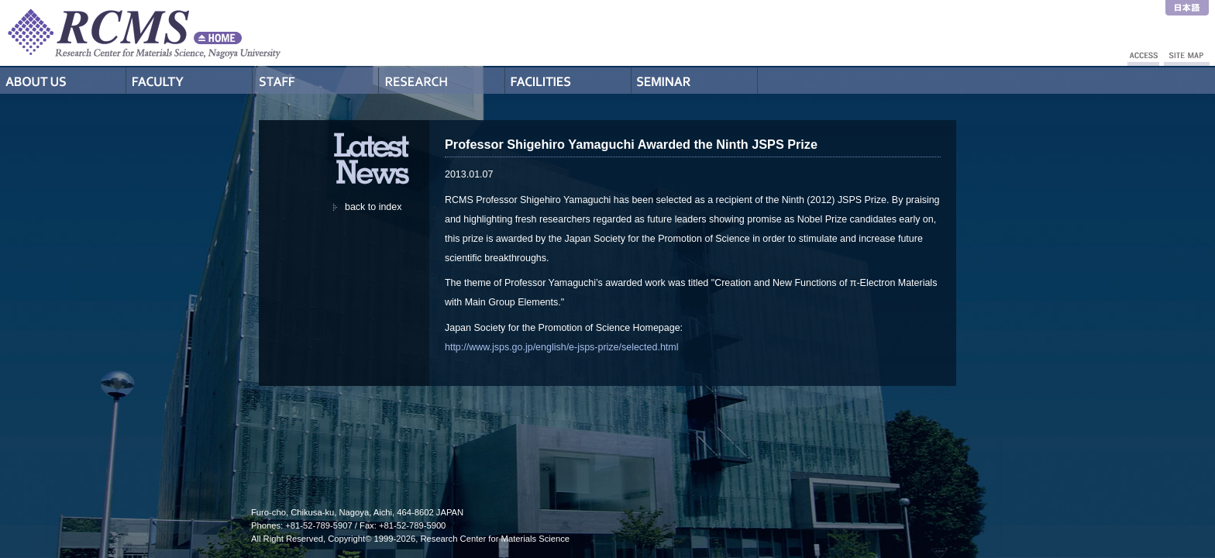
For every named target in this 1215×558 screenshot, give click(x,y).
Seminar (695, 80)
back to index (373, 207)
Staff (316, 80)
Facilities (568, 80)
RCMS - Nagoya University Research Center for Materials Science (201, 33)
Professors (189, 80)
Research (442, 80)
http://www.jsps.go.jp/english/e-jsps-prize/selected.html (561, 347)
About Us (63, 80)
